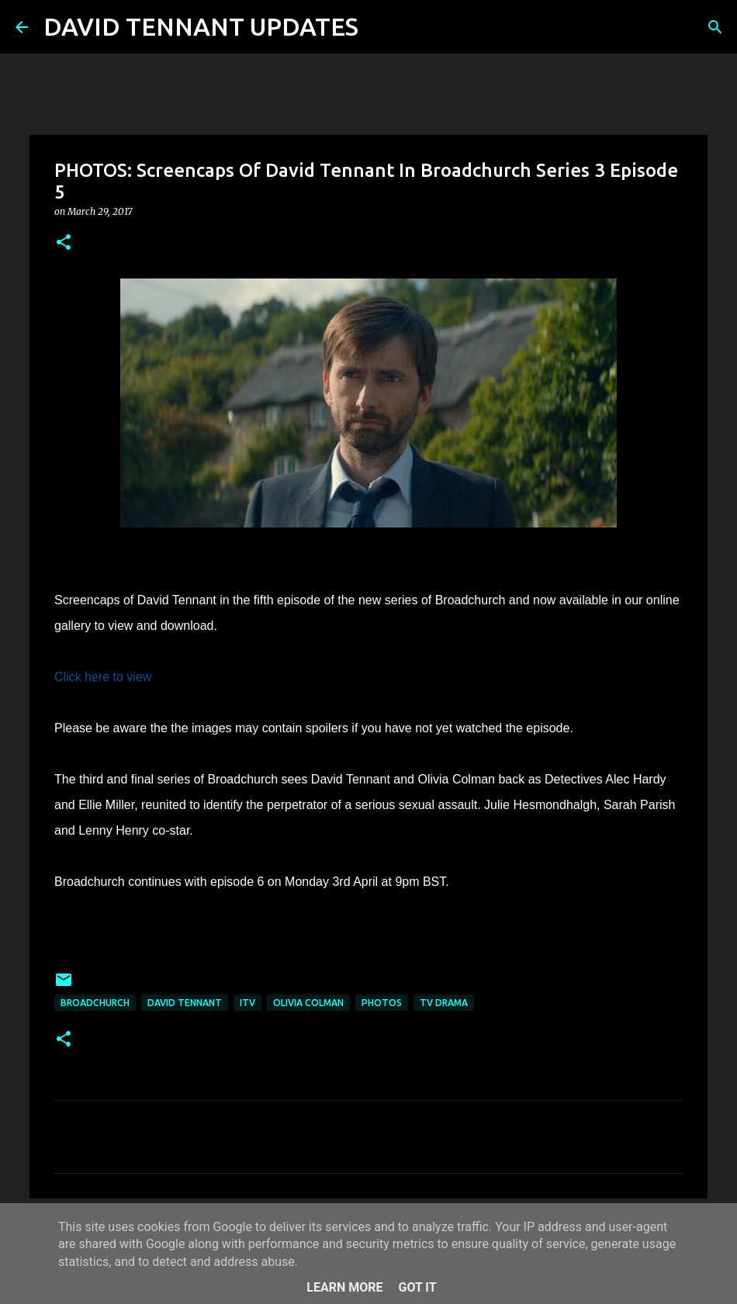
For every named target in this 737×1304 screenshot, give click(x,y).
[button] (63, 243)
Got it (417, 1287)
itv (247, 1003)
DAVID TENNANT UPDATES (200, 26)
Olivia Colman (308, 1003)
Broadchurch (95, 1003)
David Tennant (184, 1003)
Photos (382, 1003)
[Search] (380, 27)
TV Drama (444, 1003)
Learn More (344, 1287)
